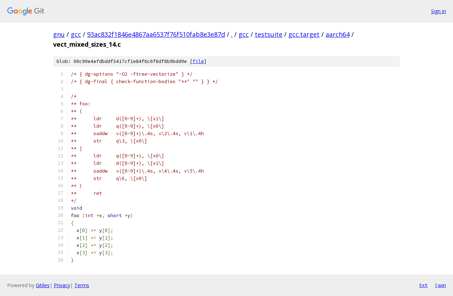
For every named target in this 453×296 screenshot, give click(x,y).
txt (423, 285)
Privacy (62, 285)
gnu (59, 34)
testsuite (268, 34)
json (440, 285)
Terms (81, 285)
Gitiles (43, 285)
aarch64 (338, 34)
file (198, 61)
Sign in (438, 11)
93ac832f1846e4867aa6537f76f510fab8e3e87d (156, 34)
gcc (76, 34)
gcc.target (304, 34)
